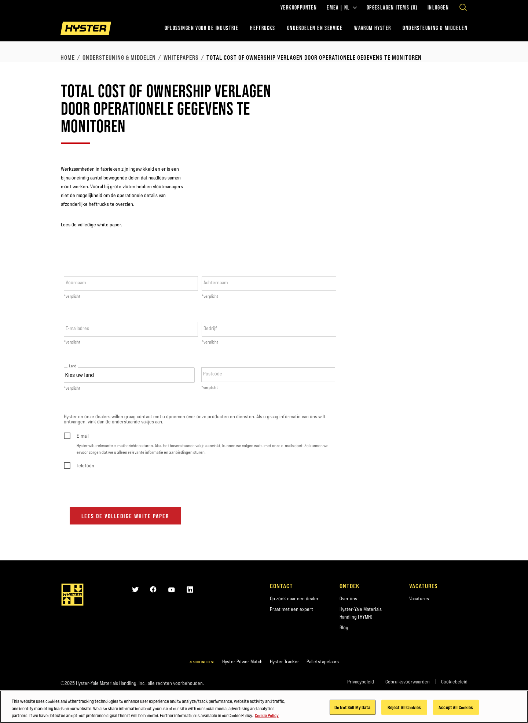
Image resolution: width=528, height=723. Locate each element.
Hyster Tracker (284, 661)
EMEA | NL (342, 8)
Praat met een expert (291, 609)
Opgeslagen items (392, 8)
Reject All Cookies (404, 708)
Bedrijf (210, 328)
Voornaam (76, 282)
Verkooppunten (298, 8)
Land (73, 366)
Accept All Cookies (456, 708)
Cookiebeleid (454, 681)
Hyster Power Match (242, 661)
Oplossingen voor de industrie (202, 28)
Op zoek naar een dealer (294, 598)
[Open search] (463, 7)
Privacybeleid (360, 681)
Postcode (212, 373)
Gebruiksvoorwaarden (407, 681)
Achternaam (215, 282)
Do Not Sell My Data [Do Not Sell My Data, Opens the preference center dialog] (352, 708)
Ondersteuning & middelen (119, 57)
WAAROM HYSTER (372, 28)
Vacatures (419, 598)
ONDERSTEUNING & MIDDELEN (435, 28)
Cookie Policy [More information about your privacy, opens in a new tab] (267, 716)
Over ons (348, 598)
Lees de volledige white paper (125, 516)
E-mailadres (77, 328)
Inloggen (438, 8)
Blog (344, 627)
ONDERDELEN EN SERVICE (314, 28)
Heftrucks (262, 28)
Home (67, 57)
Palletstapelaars (323, 661)
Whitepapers (181, 57)
